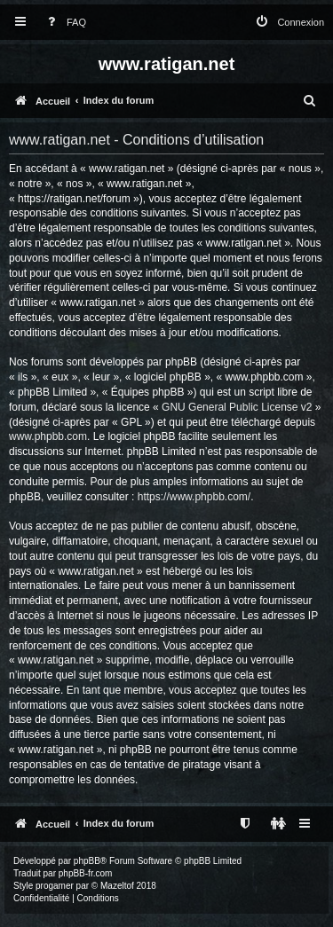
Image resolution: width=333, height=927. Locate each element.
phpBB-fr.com (86, 873)
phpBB (87, 861)
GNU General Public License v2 (237, 407)
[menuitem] (63, 22)
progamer (55, 886)
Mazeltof (117, 886)
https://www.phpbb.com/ (194, 497)
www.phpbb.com (48, 436)
